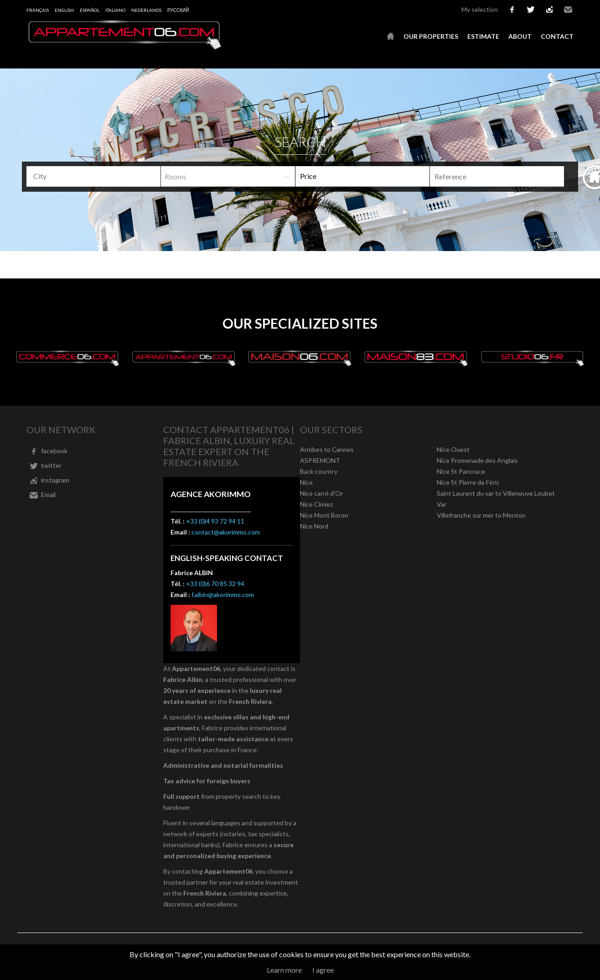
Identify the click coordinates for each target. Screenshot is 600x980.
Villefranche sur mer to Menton (481, 515)
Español (89, 10)
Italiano (115, 10)
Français (37, 10)
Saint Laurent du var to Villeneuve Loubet (496, 493)
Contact (557, 36)
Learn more (284, 969)
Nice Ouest (453, 449)
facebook (512, 9)
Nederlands (146, 10)
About (520, 36)
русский (178, 10)
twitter (530, 9)
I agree (323, 969)
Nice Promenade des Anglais (477, 460)
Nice (306, 482)
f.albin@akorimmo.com (222, 594)
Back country (318, 471)
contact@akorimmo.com (225, 532)
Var (441, 504)
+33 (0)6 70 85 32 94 (215, 583)
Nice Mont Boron (324, 515)
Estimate (483, 36)
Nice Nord (314, 526)
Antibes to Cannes (327, 449)
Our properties (430, 36)
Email (568, 9)
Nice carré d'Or (321, 493)
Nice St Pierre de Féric (468, 482)
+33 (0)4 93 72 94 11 (215, 521)
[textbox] (96, 176)
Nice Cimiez (316, 504)
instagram (549, 9)
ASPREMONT (320, 460)
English (64, 10)
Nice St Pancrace (461, 471)
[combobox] (93, 176)
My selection (479, 9)
